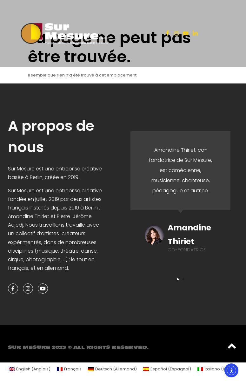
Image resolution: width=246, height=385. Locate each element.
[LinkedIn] (195, 33)
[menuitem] (30, 369)
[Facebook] (167, 33)
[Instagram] (176, 33)
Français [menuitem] (73, 369)
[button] (178, 279)
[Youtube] (186, 33)
